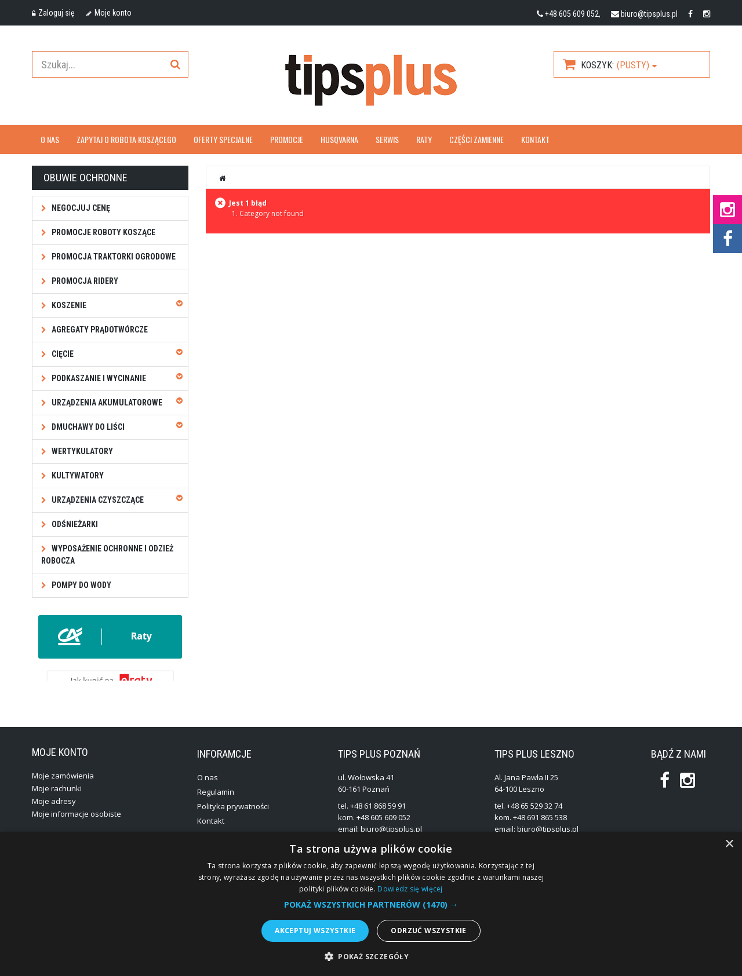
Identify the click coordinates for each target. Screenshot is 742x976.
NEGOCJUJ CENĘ (80, 208)
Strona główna (222, 178)
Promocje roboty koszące (102, 232)
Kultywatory (77, 475)
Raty (424, 139)
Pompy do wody (80, 585)
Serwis (387, 139)
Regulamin (215, 801)
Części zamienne (476, 139)
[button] (371, 905)
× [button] (729, 844)
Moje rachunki (57, 798)
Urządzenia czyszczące (97, 500)
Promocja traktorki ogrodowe (113, 256)
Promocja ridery (84, 281)
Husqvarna (339, 139)
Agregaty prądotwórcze (99, 329)
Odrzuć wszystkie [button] (428, 930)
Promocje (286, 139)
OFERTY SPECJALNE (223, 139)
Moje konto (109, 12)
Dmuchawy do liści (87, 427)
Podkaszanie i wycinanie (98, 378)
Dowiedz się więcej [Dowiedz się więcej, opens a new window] (409, 889)
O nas (50, 139)
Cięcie (62, 354)
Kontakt (535, 139)
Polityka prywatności (233, 816)
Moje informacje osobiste (76, 823)
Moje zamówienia (63, 785)
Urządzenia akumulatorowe (106, 402)
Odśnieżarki (74, 524)
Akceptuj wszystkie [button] (315, 930)
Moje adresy (54, 811)
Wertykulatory (81, 451)
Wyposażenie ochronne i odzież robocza (107, 554)
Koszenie (68, 305)
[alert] (371, 904)
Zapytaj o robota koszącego (126, 139)
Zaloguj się (53, 12)
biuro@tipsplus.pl (649, 14)
